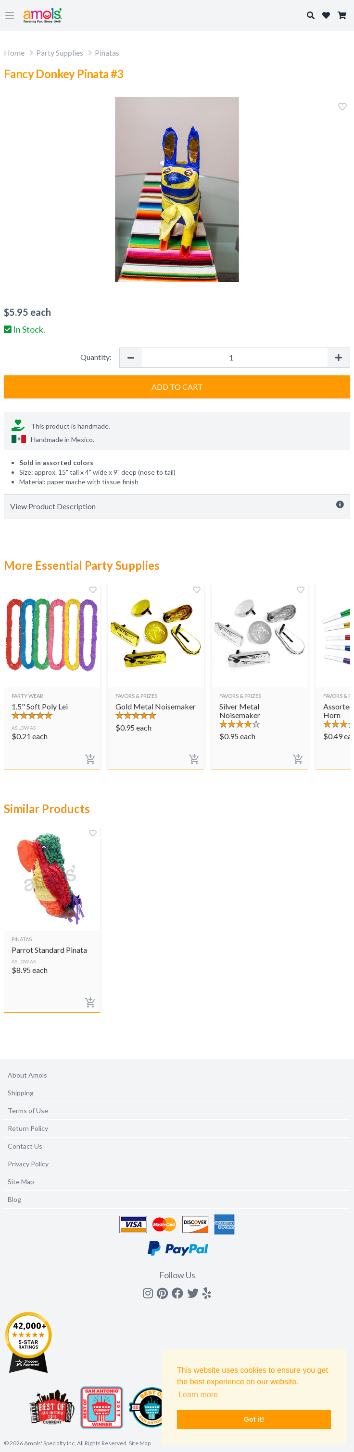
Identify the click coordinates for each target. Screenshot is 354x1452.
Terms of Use (28, 1110)
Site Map (21, 1181)
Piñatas (107, 52)
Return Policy (28, 1128)
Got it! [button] (254, 1419)
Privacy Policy (28, 1164)
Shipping (21, 1093)
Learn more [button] (198, 1395)
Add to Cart (177, 386)
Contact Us (25, 1146)
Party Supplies (59, 52)
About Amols (27, 1075)
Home (14, 52)
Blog (14, 1199)
